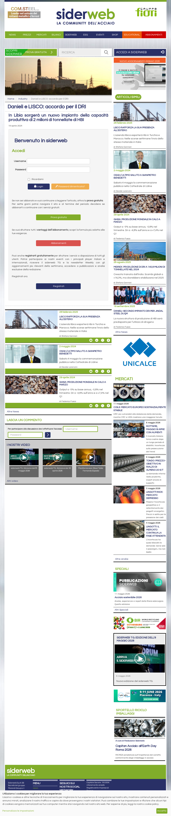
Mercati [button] (42, 35)
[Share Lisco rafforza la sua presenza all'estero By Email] (91, 340)
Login (38, 186)
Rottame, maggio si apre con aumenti (155, 429)
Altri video (12, 481)
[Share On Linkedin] (97, 340)
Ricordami (35, 179)
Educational (132, 35)
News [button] (12, 35)
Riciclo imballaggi (131, 712)
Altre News (13, 411)
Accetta (161, 811)
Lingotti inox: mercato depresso (154, 495)
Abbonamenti (153, 35)
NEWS (35, 788)
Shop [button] (115, 35)
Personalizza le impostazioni (18, 811)
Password (20, 169)
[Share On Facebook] (108, 340)
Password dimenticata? (70, 186)
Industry (22, 99)
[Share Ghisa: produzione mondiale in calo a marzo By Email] (91, 405)
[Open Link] (24, 12)
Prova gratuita (58, 217)
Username (20, 161)
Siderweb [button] (71, 35)
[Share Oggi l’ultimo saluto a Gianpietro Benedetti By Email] (91, 371)
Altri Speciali (121, 610)
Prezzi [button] (27, 35)
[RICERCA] (106, 52)
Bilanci (56, 35)
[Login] (48, 435)
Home (11, 99)
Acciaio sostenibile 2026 (128, 597)
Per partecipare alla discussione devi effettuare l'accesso (35, 429)
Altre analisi (121, 559)
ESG (85, 35)
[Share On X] (102, 340)
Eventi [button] (100, 35)
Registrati (58, 286)
